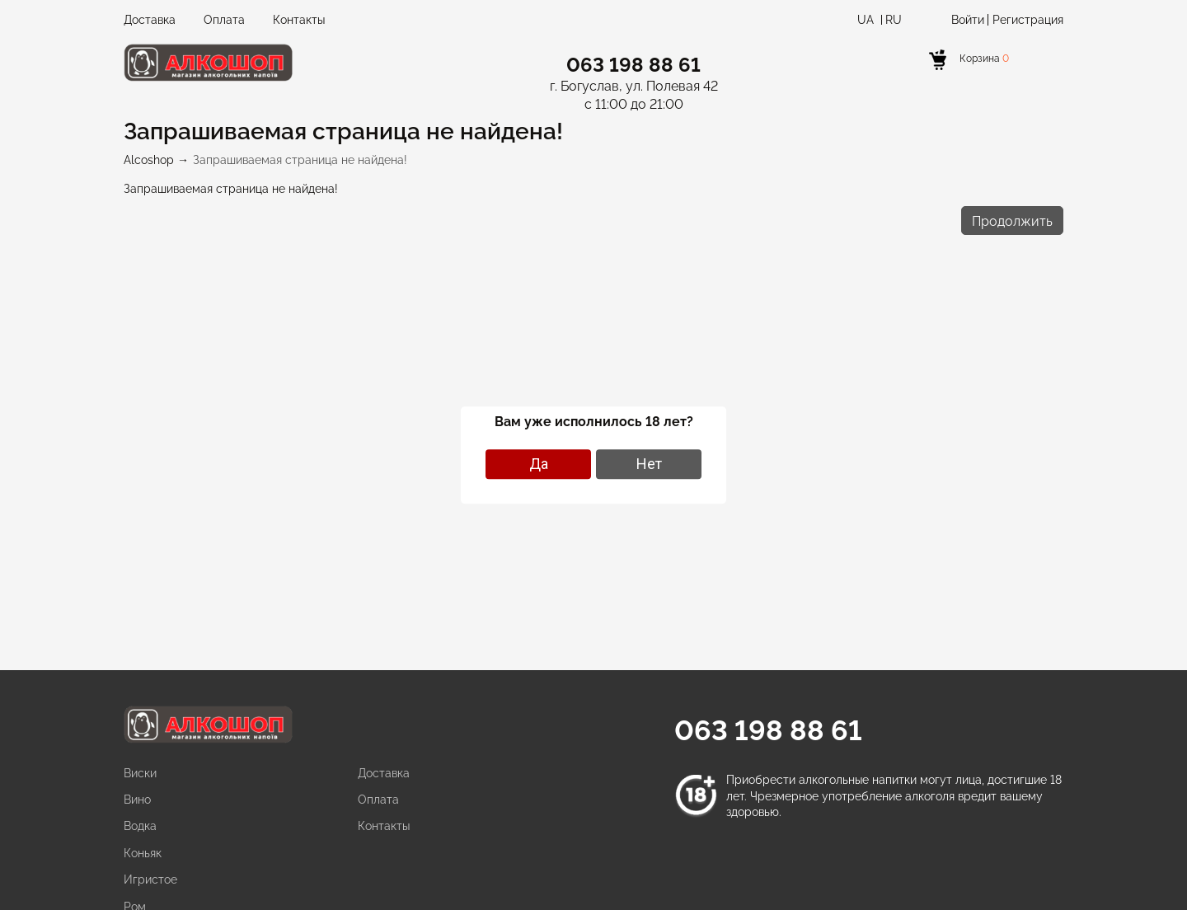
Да (538, 463)
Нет (649, 463)
